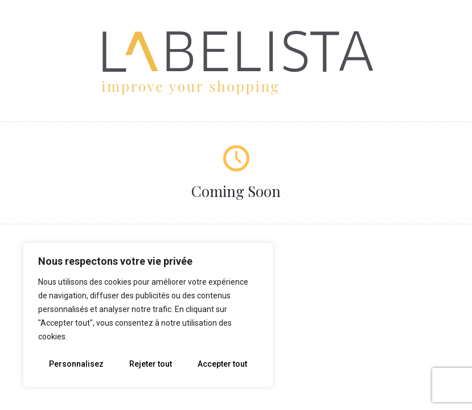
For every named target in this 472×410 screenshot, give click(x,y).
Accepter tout (222, 363)
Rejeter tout (150, 363)
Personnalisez (76, 363)
